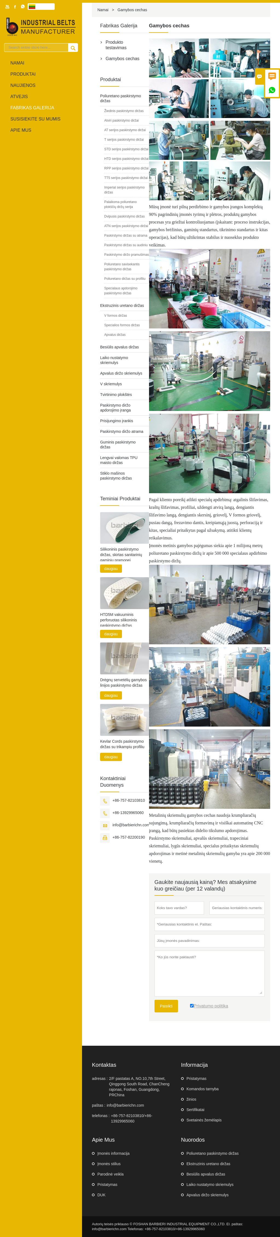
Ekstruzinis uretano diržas (122, 305)
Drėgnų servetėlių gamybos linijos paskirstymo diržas (123, 682)
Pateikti (166, 1006)
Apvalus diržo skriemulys (121, 373)
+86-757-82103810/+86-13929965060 (131, 1118)
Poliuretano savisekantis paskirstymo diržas (121, 266)
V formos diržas (115, 316)
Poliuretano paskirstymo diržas (212, 1153)
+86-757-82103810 (128, 800)
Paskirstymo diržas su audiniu (126, 245)
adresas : (100, 1078)
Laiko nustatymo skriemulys (210, 1184)
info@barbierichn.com (131, 825)
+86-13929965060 (128, 812)
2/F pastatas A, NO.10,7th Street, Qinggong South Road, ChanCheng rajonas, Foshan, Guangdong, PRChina (139, 1086)
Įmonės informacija (113, 1153)
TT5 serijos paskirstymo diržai (126, 178)
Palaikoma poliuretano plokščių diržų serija (120, 204)
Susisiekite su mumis (35, 119)
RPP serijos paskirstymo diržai (126, 168)
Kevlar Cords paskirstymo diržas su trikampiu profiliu (122, 744)
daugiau (111, 568)
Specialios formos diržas (122, 325)
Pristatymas (196, 1078)
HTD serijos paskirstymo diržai (126, 159)
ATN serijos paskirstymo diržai (126, 226)
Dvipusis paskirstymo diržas (124, 216)
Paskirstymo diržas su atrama (125, 235)
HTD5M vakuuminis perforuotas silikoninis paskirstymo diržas (118, 620)
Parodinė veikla (110, 1174)
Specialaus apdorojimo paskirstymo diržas (120, 290)
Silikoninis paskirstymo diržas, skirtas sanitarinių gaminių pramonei (121, 554)
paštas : (98, 1105)
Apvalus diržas (115, 335)
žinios (191, 1099)
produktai (23, 74)
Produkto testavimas (116, 45)
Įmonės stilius (109, 1164)
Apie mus (20, 130)
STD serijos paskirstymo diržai (126, 149)
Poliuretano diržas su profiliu (124, 279)
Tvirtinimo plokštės (116, 394)
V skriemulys (111, 384)
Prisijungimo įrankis (116, 421)
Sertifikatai (195, 1109)
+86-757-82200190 (128, 837)
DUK (101, 1195)
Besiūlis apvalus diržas (119, 347)
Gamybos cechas (122, 58)
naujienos (23, 85)
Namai (17, 63)
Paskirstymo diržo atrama (121, 431)
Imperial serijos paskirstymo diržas (124, 190)
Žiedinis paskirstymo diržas (124, 111)
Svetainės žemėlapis (203, 1120)
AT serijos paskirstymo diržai (125, 130)
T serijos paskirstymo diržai (124, 140)
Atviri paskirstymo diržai (121, 120)
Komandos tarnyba (202, 1089)
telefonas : (101, 1115)
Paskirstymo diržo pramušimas (126, 255)
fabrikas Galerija (32, 107)
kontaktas (104, 1065)
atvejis (19, 96)
